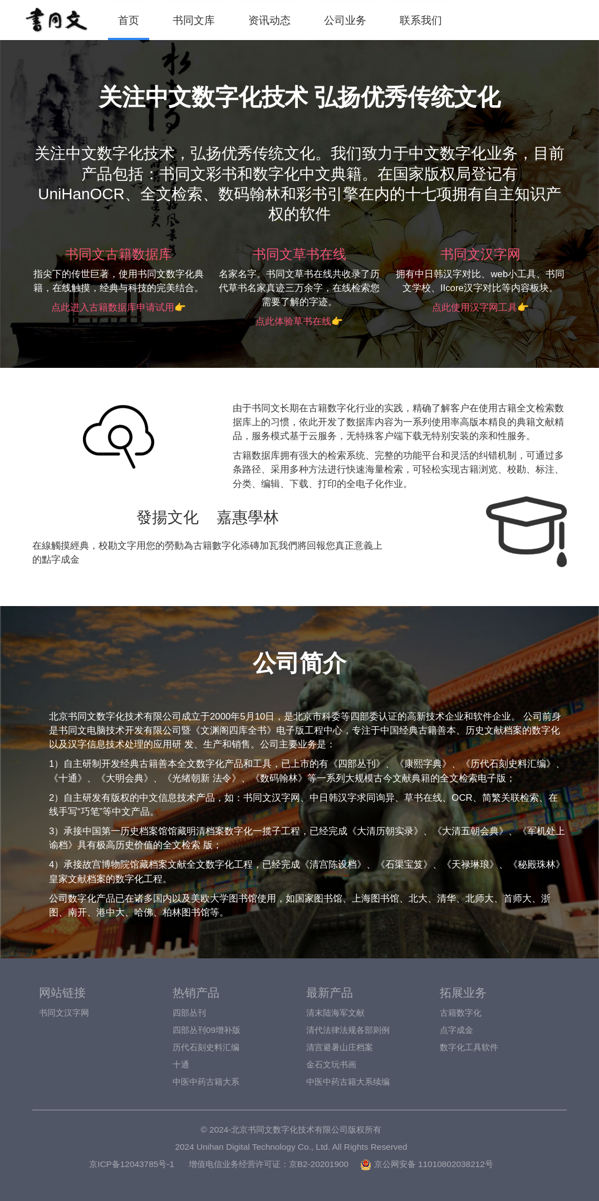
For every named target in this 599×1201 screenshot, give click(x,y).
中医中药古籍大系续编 (348, 1081)
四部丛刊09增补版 (206, 1030)
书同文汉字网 (480, 254)
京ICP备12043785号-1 (131, 1164)
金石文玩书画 (331, 1064)
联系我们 (421, 20)
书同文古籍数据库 (118, 254)
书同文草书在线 (299, 254)
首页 (128, 20)
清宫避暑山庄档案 (339, 1047)
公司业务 (345, 20)
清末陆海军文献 (335, 1012)
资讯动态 (269, 20)
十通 (181, 1064)
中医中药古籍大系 (206, 1081)
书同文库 (194, 20)
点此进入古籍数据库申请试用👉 (118, 307)
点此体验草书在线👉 (299, 321)
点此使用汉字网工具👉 (480, 307)
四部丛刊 (189, 1012)
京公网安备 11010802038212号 (426, 1164)
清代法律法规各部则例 (348, 1030)
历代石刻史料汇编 (206, 1047)
